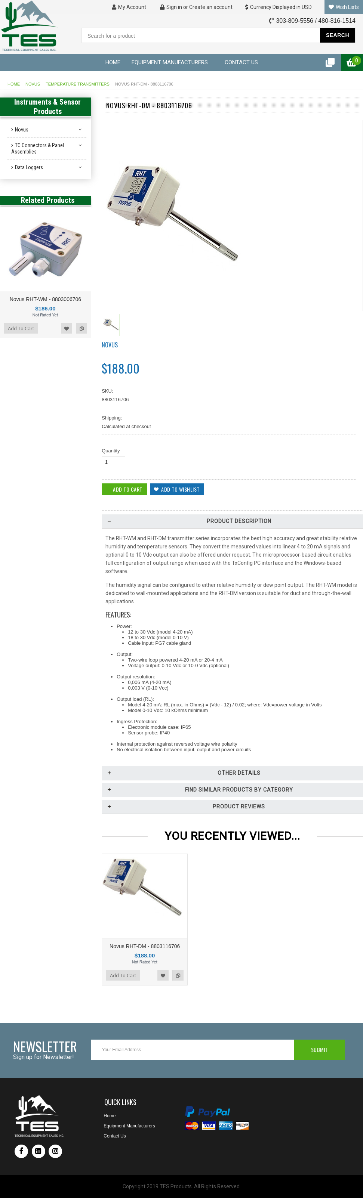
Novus (32, 84)
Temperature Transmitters (78, 84)
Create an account (211, 7)
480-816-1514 (337, 21)
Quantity (111, 450)
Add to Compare (81, 328)
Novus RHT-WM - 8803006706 (45, 299)
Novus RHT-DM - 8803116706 (145, 946)
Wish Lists (344, 7)
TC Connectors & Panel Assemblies (37, 148)
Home (13, 84)
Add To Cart (21, 328)
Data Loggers (29, 167)
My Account (129, 7)
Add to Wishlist (66, 328)
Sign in (171, 7)
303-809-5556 (294, 21)
